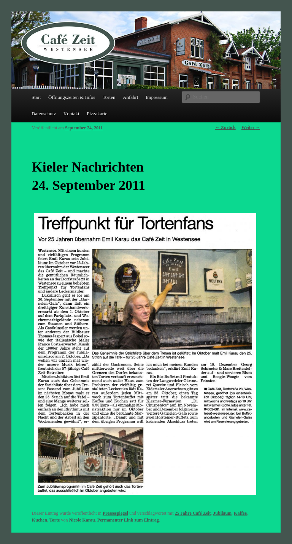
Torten (109, 97)
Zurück (225, 127)
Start (36, 97)
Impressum (157, 97)
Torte (54, 520)
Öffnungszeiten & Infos (71, 97)
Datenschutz (44, 113)
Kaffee (240, 513)
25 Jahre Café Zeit (193, 513)
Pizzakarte (97, 113)
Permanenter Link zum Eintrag (128, 520)
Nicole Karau (82, 520)
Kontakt (71, 113)
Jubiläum (222, 513)
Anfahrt (130, 97)
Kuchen (39, 520)
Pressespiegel (115, 513)
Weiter (250, 127)
